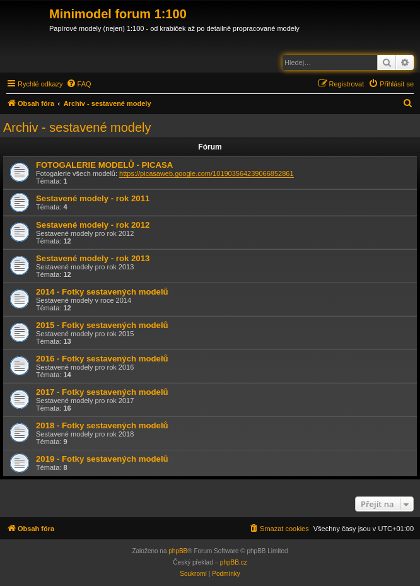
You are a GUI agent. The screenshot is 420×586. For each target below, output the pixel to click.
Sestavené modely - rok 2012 (92, 225)
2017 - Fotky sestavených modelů (102, 392)
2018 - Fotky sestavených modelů (102, 425)
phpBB (177, 551)
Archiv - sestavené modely (77, 127)
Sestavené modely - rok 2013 (92, 258)
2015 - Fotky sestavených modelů (102, 325)
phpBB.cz (233, 562)
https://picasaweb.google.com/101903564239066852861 (206, 173)
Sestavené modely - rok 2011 (92, 198)
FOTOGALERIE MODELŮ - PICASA (104, 165)
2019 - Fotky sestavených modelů (102, 459)
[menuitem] (78, 83)
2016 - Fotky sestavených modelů (102, 358)
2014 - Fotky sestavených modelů (102, 291)
